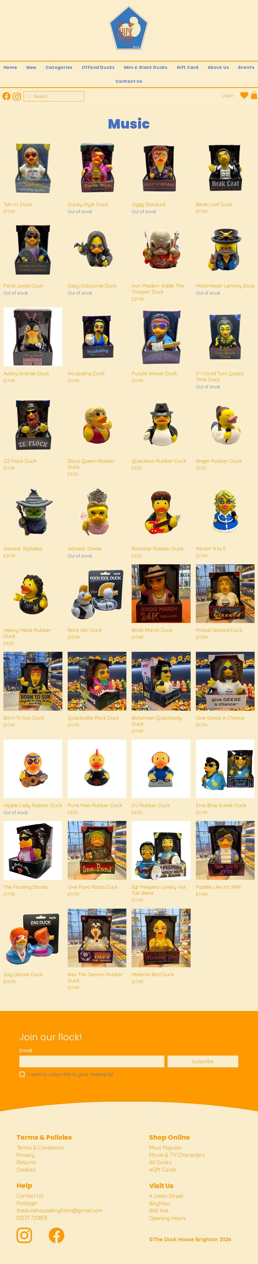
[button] (59, 67)
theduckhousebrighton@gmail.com (60, 1210)
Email (25, 1050)
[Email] (90, 1061)
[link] (254, 95)
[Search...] (53, 96)
